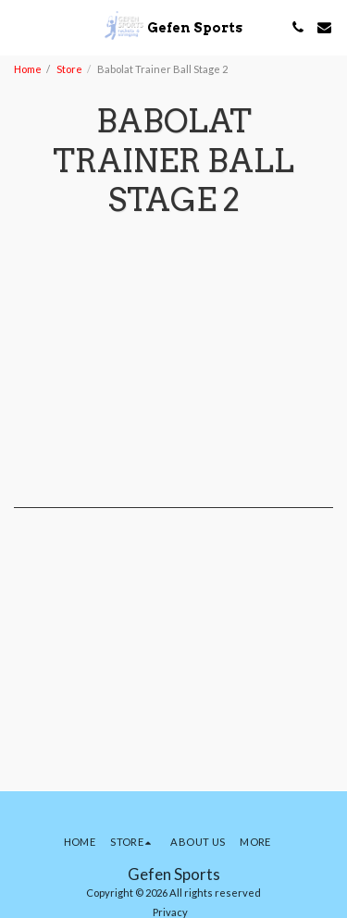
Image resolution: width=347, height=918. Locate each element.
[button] (20, 26)
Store (69, 69)
